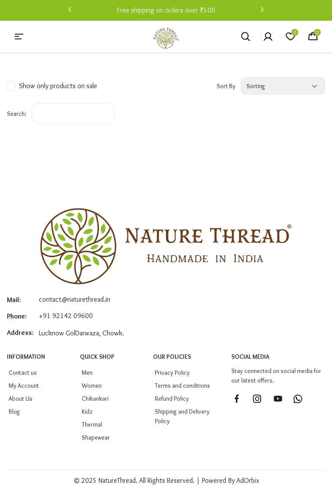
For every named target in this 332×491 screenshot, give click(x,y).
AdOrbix (247, 480)
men (87, 372)
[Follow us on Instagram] (257, 399)
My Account (24, 385)
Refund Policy (172, 398)
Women (92, 385)
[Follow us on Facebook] (236, 399)
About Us (20, 398)
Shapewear (96, 437)
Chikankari (95, 398)
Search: (16, 114)
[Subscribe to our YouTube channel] (278, 399)
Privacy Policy (172, 372)
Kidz (87, 411)
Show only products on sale (58, 86)
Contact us (23, 372)
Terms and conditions (182, 385)
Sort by (226, 86)
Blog (14, 411)
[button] (70, 10)
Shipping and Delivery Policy (182, 416)
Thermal (92, 424)
